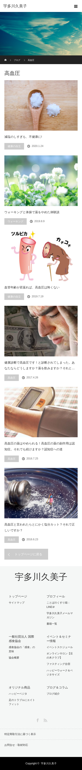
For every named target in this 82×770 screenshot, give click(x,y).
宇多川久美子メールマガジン (60, 615)
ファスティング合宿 (58, 663)
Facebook (37, 719)
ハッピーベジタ (18, 693)
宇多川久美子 (41, 577)
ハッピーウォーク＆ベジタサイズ (60, 672)
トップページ (18, 596)
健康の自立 (14, 146)
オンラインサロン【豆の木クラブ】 (60, 655)
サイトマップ (16, 602)
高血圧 (12, 377)
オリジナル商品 (19, 687)
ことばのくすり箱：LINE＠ (58, 604)
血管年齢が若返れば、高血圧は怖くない (31, 287)
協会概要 (14, 657)
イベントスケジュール (60, 647)
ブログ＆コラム (57, 687)
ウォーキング (15, 221)
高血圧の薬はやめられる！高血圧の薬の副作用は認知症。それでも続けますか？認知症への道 (39, 446)
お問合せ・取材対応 (16, 745)
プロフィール (56, 596)
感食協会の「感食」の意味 (22, 649)
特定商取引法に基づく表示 (20, 734)
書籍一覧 (52, 623)
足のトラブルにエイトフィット (22, 702)
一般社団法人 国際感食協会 (21, 638)
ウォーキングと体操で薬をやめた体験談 (31, 212)
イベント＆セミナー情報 (59, 638)
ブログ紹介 (53, 693)
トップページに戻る (28, 554)
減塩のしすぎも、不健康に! (23, 136)
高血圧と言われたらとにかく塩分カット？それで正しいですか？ (39, 527)
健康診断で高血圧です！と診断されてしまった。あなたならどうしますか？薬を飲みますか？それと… (39, 365)
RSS (45, 719)
